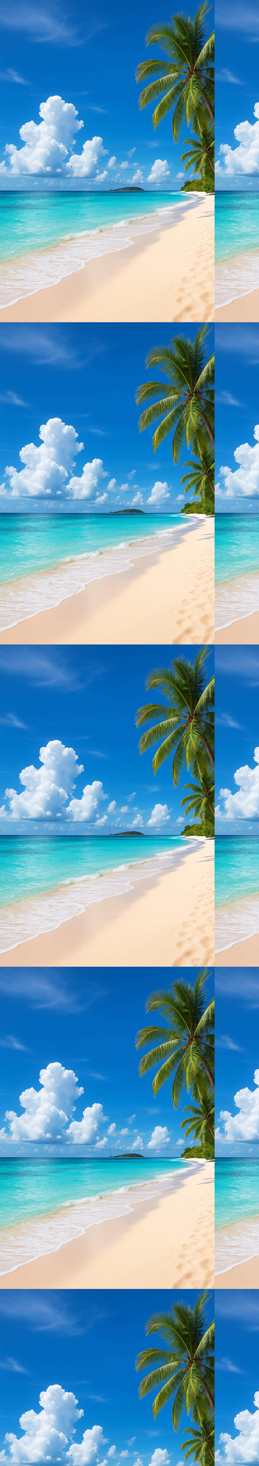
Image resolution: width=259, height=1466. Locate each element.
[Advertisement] (125, 29)
